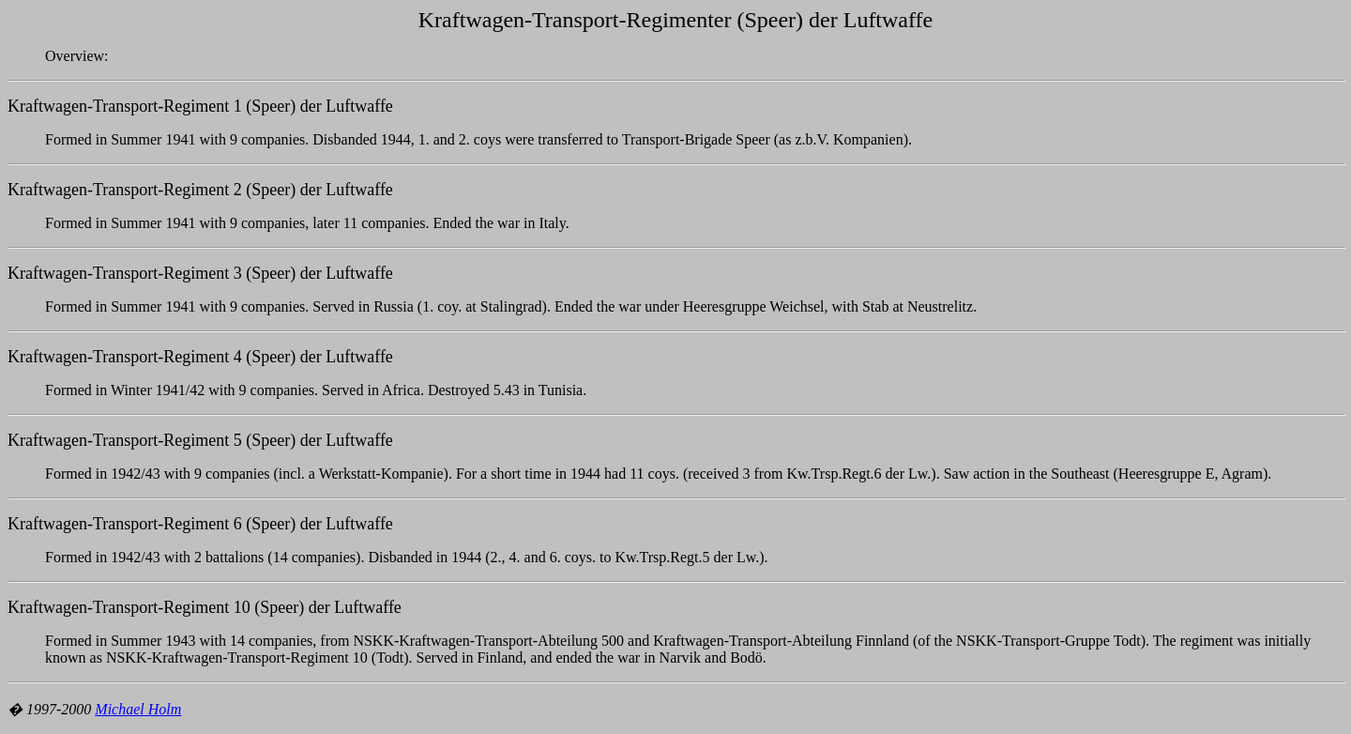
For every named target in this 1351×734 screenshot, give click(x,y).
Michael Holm (138, 709)
